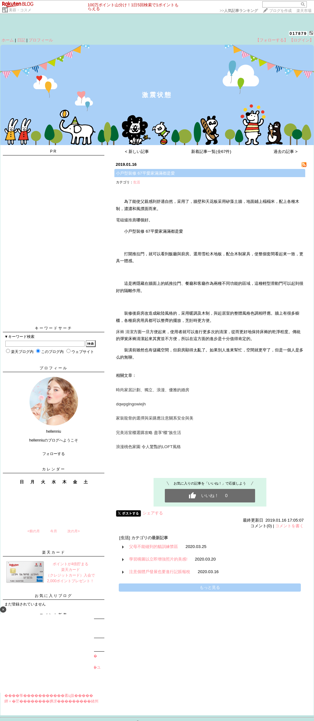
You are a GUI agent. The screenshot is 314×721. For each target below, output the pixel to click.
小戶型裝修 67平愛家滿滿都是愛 (145, 173)
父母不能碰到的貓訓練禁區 (153, 546)
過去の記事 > (286, 151)
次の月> (73, 531)
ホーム (8, 40)
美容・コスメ (20, 10)
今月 (53, 531)
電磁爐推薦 (126, 220)
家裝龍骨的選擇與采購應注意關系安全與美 (154, 418)
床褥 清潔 (124, 331)
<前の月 (33, 531)
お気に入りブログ (53, 596)
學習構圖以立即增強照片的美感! (158, 559)
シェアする (153, 513)
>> (239, 10)
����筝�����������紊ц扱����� (48, 695)
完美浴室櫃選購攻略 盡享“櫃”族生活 (148, 432)
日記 (21, 40)
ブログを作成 (280, 10)
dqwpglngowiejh (131, 404)
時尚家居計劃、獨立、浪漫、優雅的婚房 (152, 390)
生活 (136, 182)
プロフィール (41, 40)
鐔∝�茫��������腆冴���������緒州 (51, 701)
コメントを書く (289, 525)
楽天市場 (303, 10)
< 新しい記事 (137, 151)
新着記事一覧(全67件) (211, 151)
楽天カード (53, 552)
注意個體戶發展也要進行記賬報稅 (159, 571)
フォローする (53, 454)
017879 (298, 33)
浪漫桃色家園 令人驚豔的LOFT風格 (148, 446)
